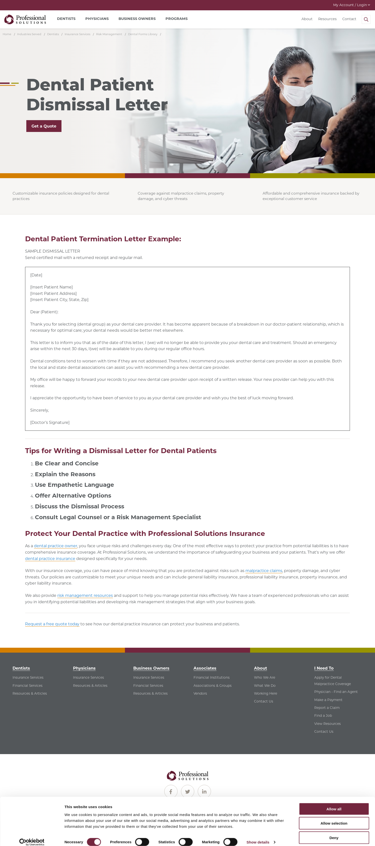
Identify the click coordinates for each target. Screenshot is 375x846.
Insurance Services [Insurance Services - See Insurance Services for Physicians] (88, 677)
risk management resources (85, 595)
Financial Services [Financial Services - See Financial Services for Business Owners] (148, 686)
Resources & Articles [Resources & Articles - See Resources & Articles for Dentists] (30, 693)
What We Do (265, 686)
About (307, 19)
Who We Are (264, 677)
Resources (327, 19)
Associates (205, 668)
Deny (334, 832)
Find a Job (323, 715)
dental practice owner (55, 546)
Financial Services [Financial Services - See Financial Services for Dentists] (28, 686)
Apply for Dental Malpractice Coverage (332, 680)
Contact (349, 19)
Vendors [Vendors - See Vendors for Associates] (200, 693)
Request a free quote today (52, 624)
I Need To (324, 668)
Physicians (84, 668)
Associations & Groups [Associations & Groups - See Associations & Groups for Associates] (213, 686)
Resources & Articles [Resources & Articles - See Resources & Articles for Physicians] (90, 686)
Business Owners (151, 668)
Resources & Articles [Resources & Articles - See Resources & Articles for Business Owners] (150, 693)
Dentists (21, 668)
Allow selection (333, 817)
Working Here (265, 693)
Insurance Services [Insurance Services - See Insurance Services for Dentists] (28, 677)
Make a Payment (328, 700)
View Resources (327, 724)
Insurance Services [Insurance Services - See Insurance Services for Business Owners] (148, 677)
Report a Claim (327, 708)
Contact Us (263, 701)
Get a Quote (43, 126)
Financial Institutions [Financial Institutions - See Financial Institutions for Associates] (212, 677)
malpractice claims (263, 570)
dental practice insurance (50, 558)
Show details (258, 836)
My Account (351, 5)
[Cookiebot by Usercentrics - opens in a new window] (31, 836)
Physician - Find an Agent (336, 692)
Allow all (334, 803)
